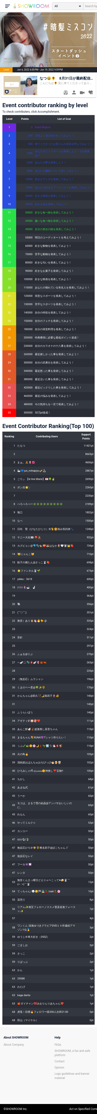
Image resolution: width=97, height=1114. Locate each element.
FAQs (58, 1044)
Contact (60, 1061)
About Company (14, 1044)
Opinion (59, 1067)
